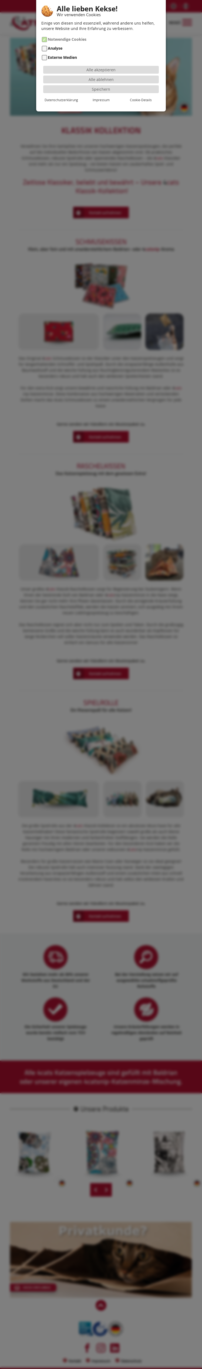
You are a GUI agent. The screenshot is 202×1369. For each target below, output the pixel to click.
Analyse (55, 48)
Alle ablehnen (101, 79)
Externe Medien (62, 57)
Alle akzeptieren (101, 69)
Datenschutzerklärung (61, 100)
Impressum (101, 100)
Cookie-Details (141, 100)
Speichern (101, 89)
